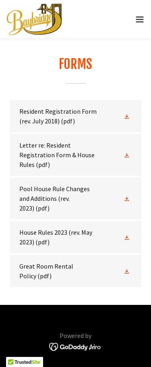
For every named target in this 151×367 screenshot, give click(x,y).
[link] (34, 19)
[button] (140, 19)
